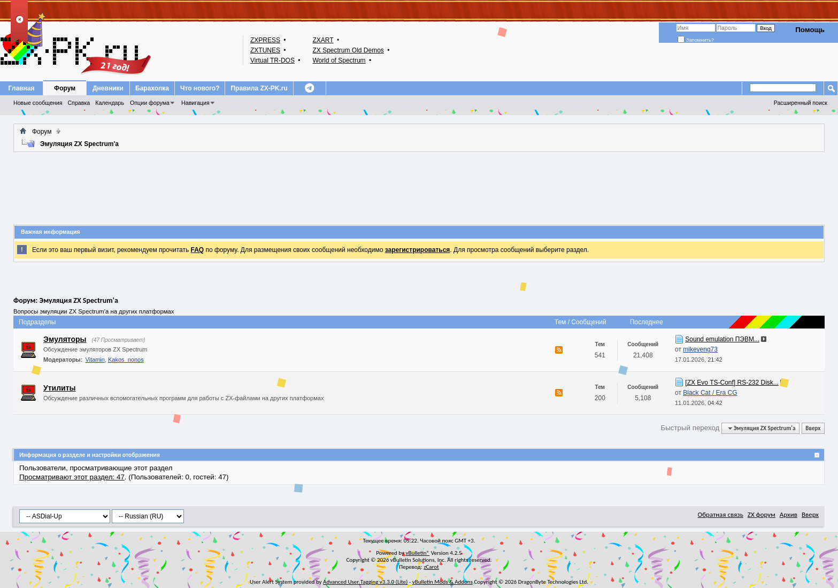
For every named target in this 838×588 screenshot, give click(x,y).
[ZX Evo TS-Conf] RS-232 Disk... (732, 382)
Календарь (109, 103)
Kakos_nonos (126, 359)
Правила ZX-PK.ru (258, 88)
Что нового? (199, 88)
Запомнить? (696, 40)
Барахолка (152, 88)
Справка (78, 103)
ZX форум (761, 514)
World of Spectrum (338, 60)
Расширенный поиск (800, 103)
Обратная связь (720, 514)
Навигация (195, 103)
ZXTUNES (265, 50)
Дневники (108, 88)
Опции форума (150, 103)
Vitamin (94, 359)
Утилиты (59, 388)
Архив (788, 514)
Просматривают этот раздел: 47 (72, 477)
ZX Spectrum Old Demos (347, 50)
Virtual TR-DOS (272, 60)
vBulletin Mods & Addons (442, 581)
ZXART (322, 40)
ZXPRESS (265, 40)
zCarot (431, 566)
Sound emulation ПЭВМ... (722, 339)
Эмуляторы (65, 339)
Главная (22, 88)
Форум (64, 88)
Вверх (812, 428)
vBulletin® (417, 552)
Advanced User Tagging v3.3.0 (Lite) (365, 581)
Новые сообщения (37, 103)
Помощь (810, 30)
